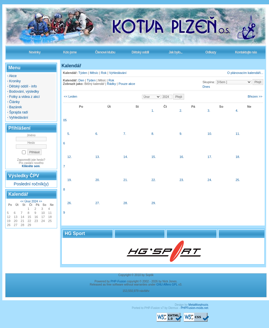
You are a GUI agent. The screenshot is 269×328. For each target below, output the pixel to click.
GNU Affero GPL (167, 284)
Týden (83, 72)
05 (65, 120)
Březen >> (255, 96)
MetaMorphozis (198, 304)
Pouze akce (127, 83)
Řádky (111, 83)
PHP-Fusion (118, 281)
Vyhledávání (117, 72)
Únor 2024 (31, 201)
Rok (104, 72)
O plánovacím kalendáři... (245, 72)
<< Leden (70, 96)
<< (22, 201)
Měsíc (94, 72)
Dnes (206, 86)
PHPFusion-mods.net (194, 308)
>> (40, 201)
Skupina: (209, 82)
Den (81, 80)
